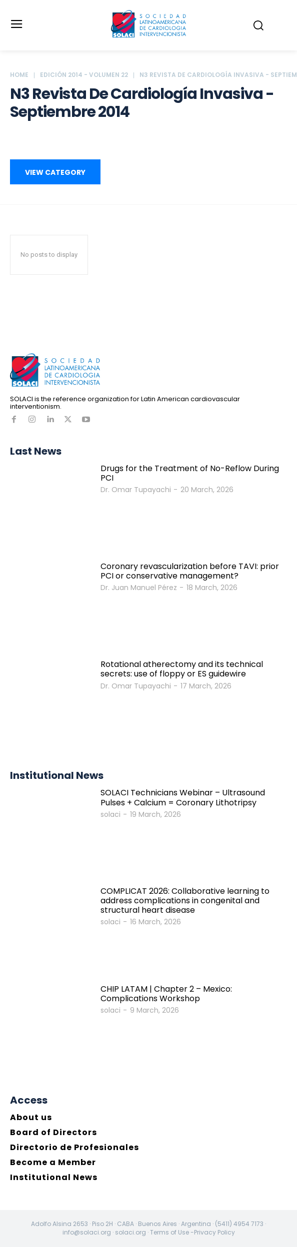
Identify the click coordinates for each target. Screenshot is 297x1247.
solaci (110, 814)
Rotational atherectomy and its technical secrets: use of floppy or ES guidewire (181, 668)
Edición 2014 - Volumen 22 (84, 74)
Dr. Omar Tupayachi (135, 490)
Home (19, 74)
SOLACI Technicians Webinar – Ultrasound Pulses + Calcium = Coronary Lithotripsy (182, 797)
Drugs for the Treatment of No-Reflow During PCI (189, 473)
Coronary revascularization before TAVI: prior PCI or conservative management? (189, 571)
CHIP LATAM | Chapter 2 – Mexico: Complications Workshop (166, 993)
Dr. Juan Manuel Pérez (138, 588)
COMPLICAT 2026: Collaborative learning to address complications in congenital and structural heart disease (185, 900)
